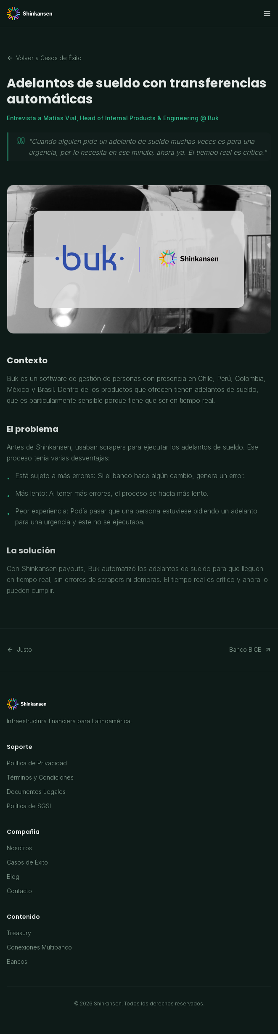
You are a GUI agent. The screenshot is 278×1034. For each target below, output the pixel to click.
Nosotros (19, 848)
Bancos (17, 961)
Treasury (19, 932)
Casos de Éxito (27, 862)
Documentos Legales (36, 791)
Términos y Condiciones (40, 777)
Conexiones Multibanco (39, 947)
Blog (13, 876)
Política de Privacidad (37, 763)
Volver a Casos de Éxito (44, 57)
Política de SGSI (29, 805)
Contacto (19, 890)
